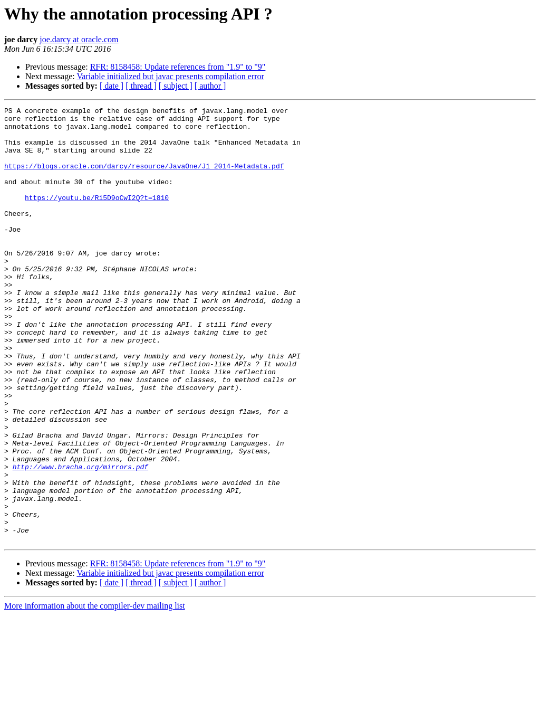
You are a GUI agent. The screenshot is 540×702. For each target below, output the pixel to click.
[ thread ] (141, 85)
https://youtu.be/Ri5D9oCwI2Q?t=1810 (97, 216)
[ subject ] (175, 85)
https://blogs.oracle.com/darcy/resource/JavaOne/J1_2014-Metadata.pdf (144, 178)
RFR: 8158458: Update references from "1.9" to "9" (178, 66)
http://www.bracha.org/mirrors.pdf (80, 539)
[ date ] (111, 85)
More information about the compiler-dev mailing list (94, 692)
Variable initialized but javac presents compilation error (170, 76)
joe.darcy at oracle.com (79, 39)
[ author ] (210, 85)
